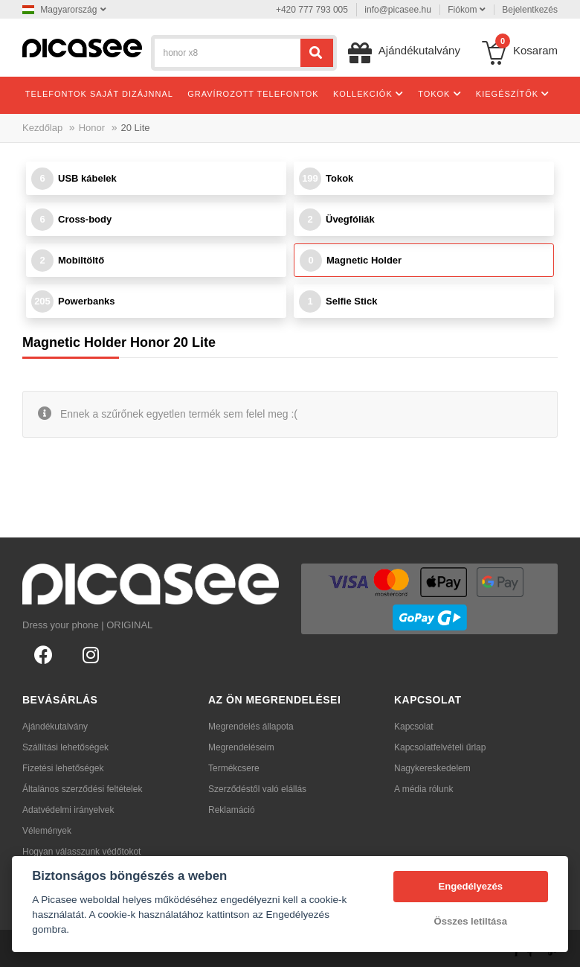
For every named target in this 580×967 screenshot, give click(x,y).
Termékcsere (234, 768)
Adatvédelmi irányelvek (68, 810)
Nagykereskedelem (432, 768)
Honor (92, 127)
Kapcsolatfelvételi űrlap (440, 747)
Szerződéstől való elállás (257, 789)
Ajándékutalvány (55, 726)
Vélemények (46, 831)
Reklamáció (231, 810)
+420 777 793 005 (312, 9)
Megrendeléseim (241, 747)
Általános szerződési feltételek (82, 789)
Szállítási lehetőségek (65, 747)
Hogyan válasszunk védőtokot (81, 851)
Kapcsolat (414, 726)
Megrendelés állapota (251, 726)
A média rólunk (423, 789)
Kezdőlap (42, 127)
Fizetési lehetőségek (62, 768)
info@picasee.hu (397, 9)
